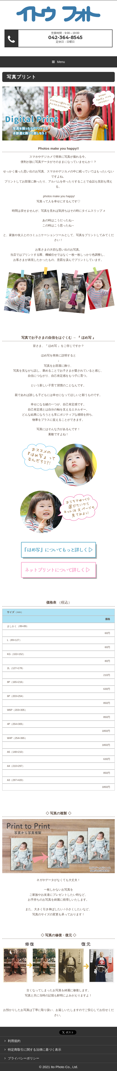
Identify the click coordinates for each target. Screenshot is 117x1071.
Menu (61, 62)
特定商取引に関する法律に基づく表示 (34, 1049)
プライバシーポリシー (23, 1058)
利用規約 (14, 1041)
